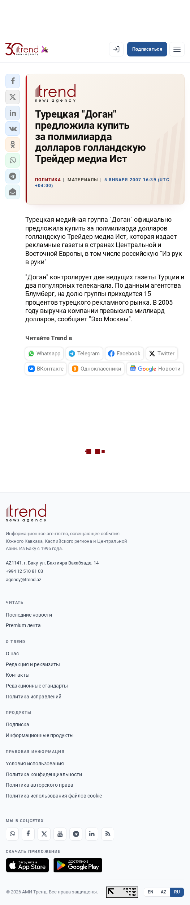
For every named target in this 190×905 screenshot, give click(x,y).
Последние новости (29, 615)
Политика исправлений (33, 696)
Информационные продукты (40, 735)
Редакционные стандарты (37, 686)
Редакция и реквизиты (33, 664)
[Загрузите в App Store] (27, 865)
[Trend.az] (26, 49)
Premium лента (23, 625)
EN (151, 892)
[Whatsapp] (12, 834)
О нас (12, 653)
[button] (13, 81)
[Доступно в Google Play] (77, 865)
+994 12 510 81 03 (24, 571)
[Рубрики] (177, 49)
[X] (44, 834)
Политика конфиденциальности (44, 774)
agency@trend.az (23, 579)
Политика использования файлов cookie (54, 796)
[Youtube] (59, 834)
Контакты (18, 675)
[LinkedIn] (91, 834)
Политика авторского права (39, 785)
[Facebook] (28, 834)
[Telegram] (75, 834)
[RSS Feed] (107, 834)
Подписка (17, 724)
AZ (164, 892)
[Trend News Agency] (26, 513)
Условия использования (35, 763)
